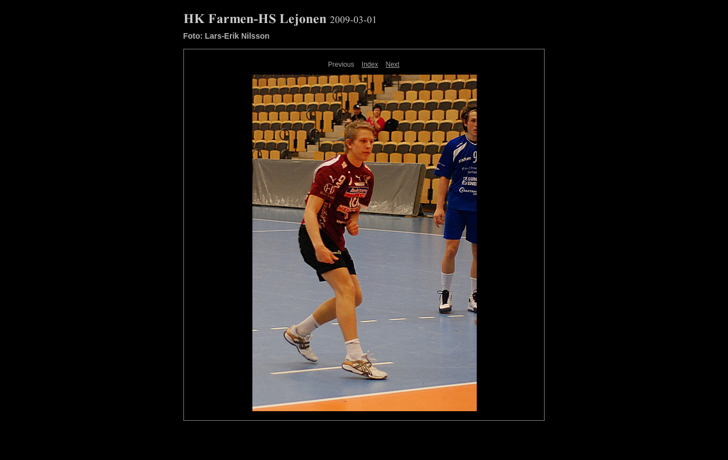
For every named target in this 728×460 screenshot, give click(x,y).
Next (393, 64)
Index (370, 64)
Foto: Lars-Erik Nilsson (226, 35)
